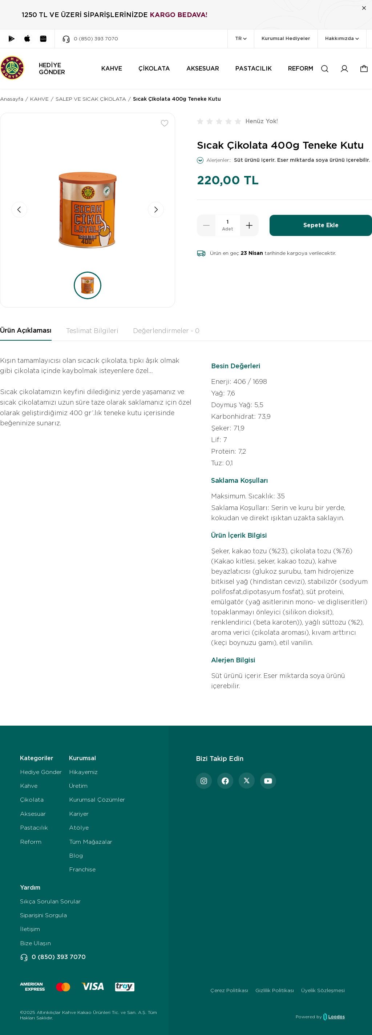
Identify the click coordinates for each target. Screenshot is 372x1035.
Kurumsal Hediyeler (286, 38)
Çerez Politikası (229, 990)
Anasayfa (11, 99)
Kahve (28, 785)
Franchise (82, 869)
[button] (364, 69)
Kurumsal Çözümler (97, 799)
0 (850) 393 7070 (53, 957)
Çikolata (32, 799)
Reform (30, 841)
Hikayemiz (83, 772)
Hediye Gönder (41, 772)
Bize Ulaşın (35, 943)
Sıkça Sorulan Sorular (50, 901)
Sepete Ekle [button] (321, 225)
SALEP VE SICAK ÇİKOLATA (91, 99)
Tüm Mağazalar (90, 841)
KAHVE (39, 99)
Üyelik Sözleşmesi (323, 990)
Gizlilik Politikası (274, 990)
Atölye (79, 827)
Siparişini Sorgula (43, 915)
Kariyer (79, 813)
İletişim (30, 929)
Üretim (78, 785)
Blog (76, 855)
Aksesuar (33, 813)
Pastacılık (34, 827)
